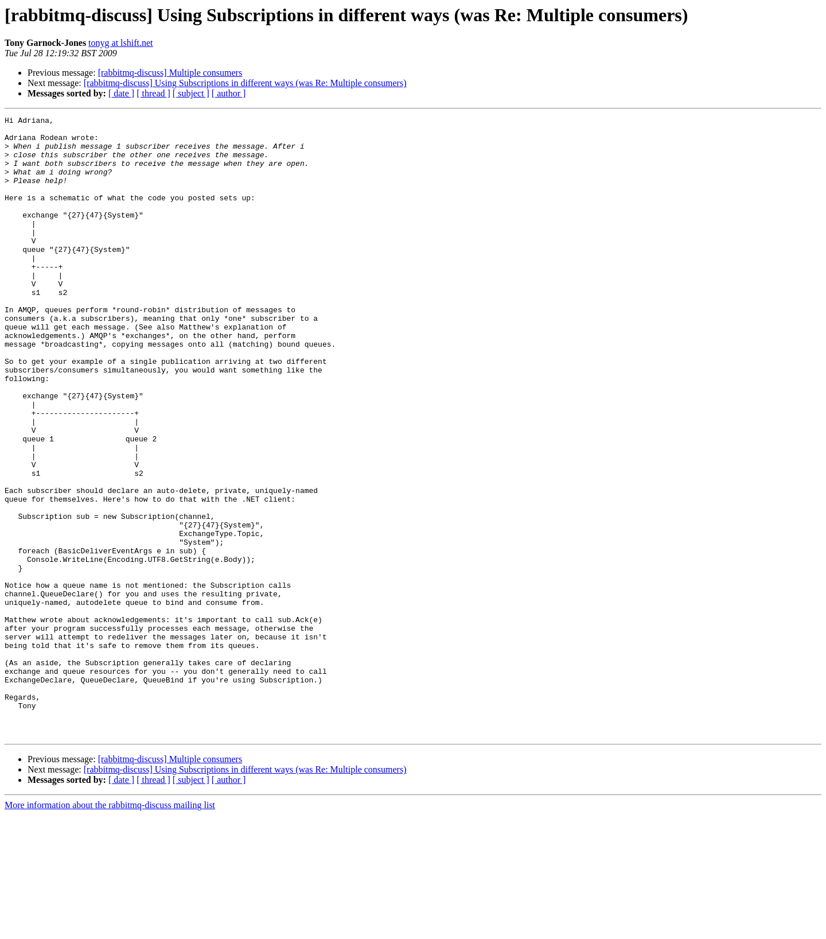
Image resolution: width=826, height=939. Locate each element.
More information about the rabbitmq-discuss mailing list (110, 929)
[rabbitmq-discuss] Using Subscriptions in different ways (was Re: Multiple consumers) (245, 83)
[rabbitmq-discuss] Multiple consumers (170, 72)
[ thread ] (153, 93)
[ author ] (229, 93)
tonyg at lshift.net (120, 43)
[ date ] (121, 93)
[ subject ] (191, 93)
